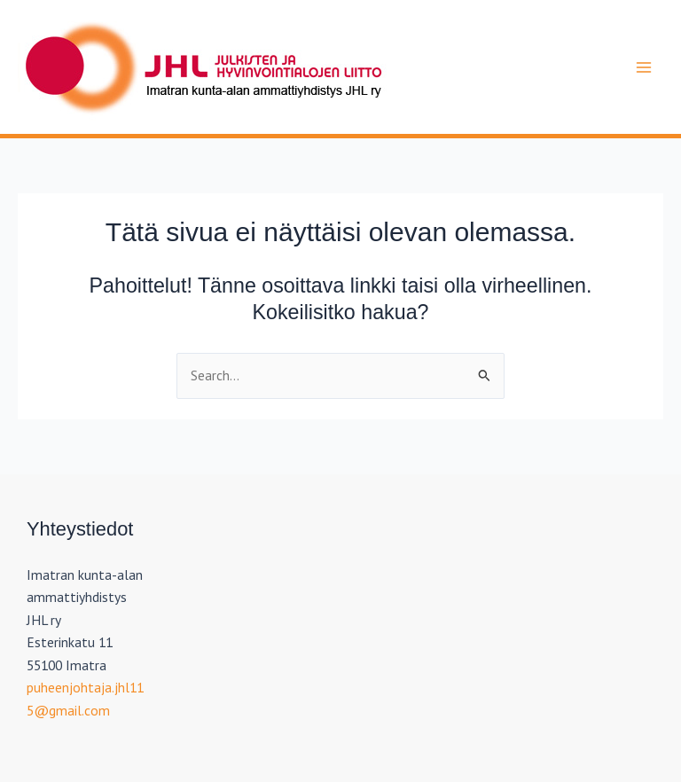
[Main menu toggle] (644, 67)
